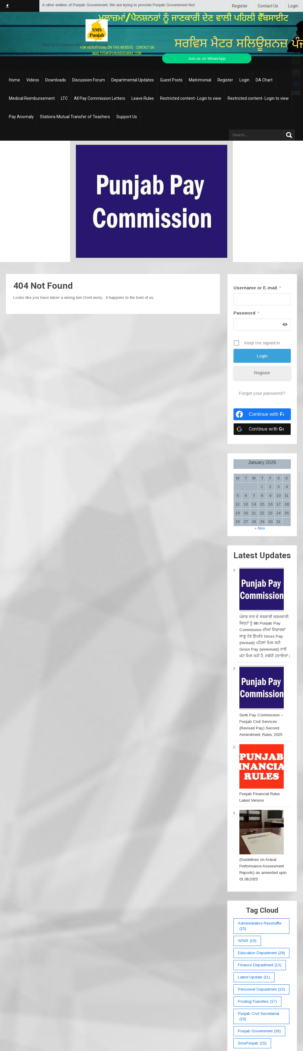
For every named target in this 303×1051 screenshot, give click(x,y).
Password (246, 312)
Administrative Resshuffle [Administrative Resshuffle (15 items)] (259, 926)
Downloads (55, 80)
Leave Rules (142, 98)
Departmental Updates (132, 80)
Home (14, 80)
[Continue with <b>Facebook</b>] (262, 414)
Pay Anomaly (21, 116)
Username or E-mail (257, 287)
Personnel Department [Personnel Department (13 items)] (261, 989)
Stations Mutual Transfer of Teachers (75, 116)
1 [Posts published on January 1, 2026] (262, 486)
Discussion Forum (88, 80)
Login (293, 6)
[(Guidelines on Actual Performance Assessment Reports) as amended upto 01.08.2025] (261, 833)
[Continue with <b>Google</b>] (262, 429)
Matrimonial (200, 80)
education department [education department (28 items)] (261, 953)
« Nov (259, 528)
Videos (32, 80)
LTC (64, 98)
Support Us (126, 116)
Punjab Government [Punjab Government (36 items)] (259, 1031)
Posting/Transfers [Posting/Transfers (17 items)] (257, 1001)
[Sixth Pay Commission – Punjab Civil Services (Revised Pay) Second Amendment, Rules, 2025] (261, 688)
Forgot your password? (262, 393)
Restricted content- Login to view (190, 98)
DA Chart (264, 80)
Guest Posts (171, 80)
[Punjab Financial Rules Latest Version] (261, 767)
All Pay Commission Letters (99, 98)
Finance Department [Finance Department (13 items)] (259, 965)
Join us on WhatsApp (207, 58)
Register (240, 6)
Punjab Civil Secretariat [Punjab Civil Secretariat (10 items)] (258, 1016)
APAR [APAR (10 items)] (247, 941)
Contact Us (268, 6)
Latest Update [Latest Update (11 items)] (254, 977)
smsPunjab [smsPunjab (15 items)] (252, 1043)
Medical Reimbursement (32, 98)
